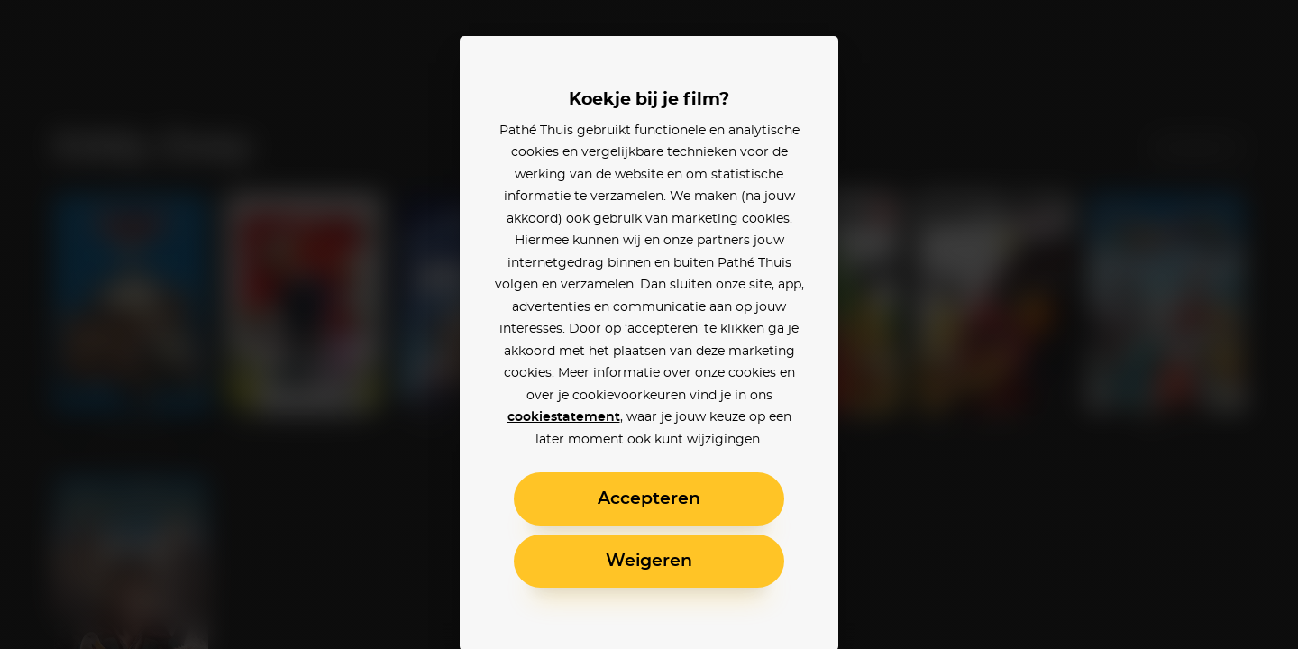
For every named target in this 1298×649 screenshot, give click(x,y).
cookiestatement (563, 417)
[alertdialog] (649, 324)
